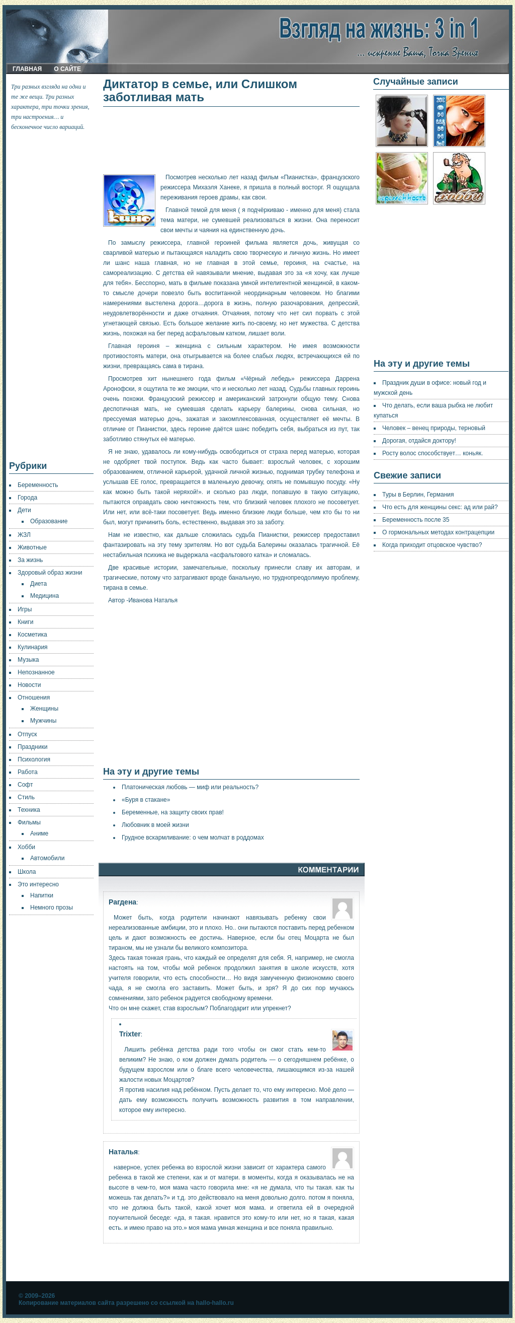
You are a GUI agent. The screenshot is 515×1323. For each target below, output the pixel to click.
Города (27, 497)
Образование (48, 521)
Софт (25, 784)
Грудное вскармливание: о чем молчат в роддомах (193, 837)
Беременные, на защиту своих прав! (173, 812)
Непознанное (36, 672)
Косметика (32, 634)
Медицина (44, 595)
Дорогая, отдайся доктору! (419, 440)
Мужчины (43, 720)
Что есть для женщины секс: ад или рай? (440, 507)
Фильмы (29, 822)
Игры (25, 609)
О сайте (67, 69)
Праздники (32, 746)
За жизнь (30, 560)
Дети (24, 510)
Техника (29, 809)
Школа (27, 871)
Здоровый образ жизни (50, 572)
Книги (25, 621)
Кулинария (33, 647)
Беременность (38, 485)
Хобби (26, 847)
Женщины (44, 708)
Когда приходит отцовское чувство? (432, 544)
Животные (32, 547)
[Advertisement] (52, 296)
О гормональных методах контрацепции (438, 532)
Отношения (34, 697)
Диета (38, 583)
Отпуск (27, 734)
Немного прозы (51, 907)
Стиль (26, 797)
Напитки (41, 895)
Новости (29, 684)
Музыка (28, 659)
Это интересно (38, 884)
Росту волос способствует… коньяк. (432, 453)
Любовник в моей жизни (155, 824)
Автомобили (47, 858)
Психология (34, 759)
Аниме (39, 833)
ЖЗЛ (24, 534)
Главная (27, 69)
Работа (28, 772)
